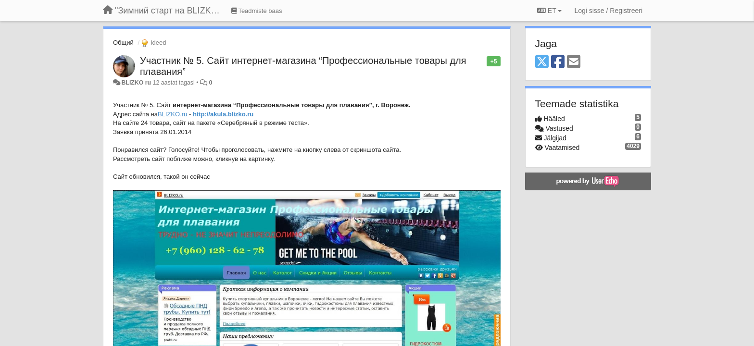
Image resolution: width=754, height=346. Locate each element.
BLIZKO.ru (172, 114)
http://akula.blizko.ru (223, 114)
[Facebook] (558, 62)
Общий (123, 42)
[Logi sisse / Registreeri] (608, 10)
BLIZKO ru (136, 82)
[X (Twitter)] (542, 62)
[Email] (573, 62)
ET (549, 10)
